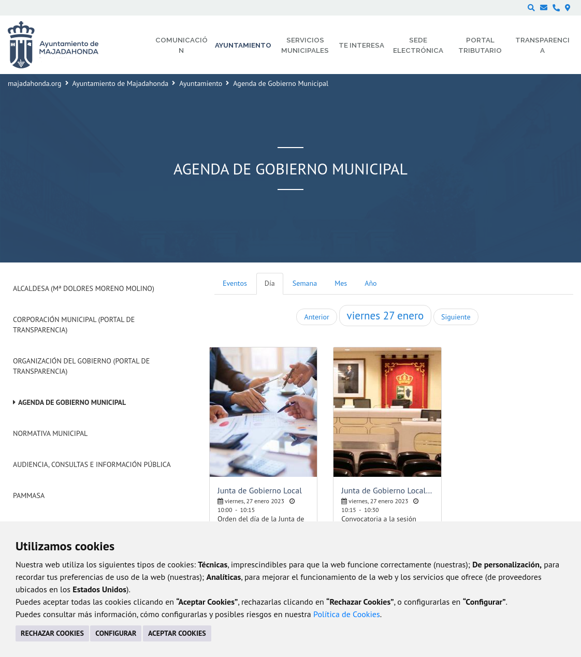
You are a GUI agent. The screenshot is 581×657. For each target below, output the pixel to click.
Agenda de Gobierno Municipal (72, 402)
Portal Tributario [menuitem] (480, 45)
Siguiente (455, 317)
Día (270, 283)
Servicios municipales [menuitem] (305, 45)
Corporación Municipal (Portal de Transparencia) (74, 324)
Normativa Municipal (50, 433)
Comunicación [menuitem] (181, 45)
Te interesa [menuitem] (361, 45)
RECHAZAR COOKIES (52, 633)
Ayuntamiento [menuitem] (243, 45)
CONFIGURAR (115, 633)
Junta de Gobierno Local (259, 490)
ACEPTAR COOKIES (177, 633)
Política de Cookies (346, 614)
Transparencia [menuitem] (542, 45)
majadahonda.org (35, 83)
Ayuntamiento (200, 83)
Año (370, 283)
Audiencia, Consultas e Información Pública (92, 464)
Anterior (316, 317)
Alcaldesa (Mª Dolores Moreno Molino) (83, 288)
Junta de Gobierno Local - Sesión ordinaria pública (387, 490)
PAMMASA (29, 495)
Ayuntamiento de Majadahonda (120, 83)
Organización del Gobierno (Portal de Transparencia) (81, 366)
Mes (341, 283)
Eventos (235, 283)
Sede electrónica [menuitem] (418, 45)
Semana (305, 283)
